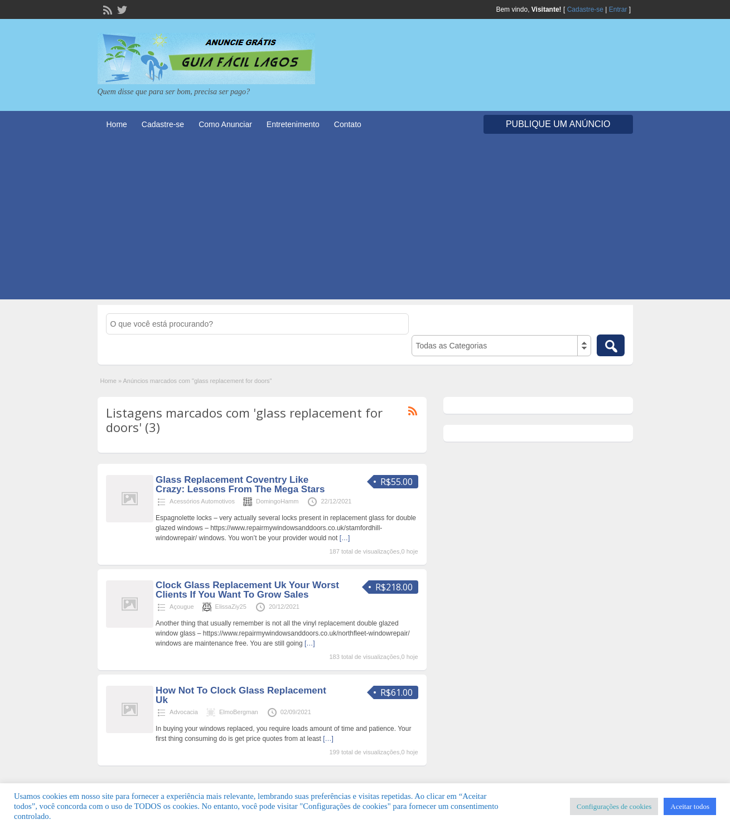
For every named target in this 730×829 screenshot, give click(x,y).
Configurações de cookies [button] (614, 806)
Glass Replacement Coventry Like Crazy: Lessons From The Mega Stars (240, 484)
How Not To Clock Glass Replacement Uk (241, 695)
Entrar (618, 9)
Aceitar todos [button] (689, 806)
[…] (345, 538)
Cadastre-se (585, 9)
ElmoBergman (238, 712)
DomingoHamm (277, 501)
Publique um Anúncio (558, 124)
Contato (347, 124)
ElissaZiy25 (230, 606)
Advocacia (184, 712)
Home (117, 124)
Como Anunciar (225, 124)
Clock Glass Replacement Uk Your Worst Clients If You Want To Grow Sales (247, 590)
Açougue (182, 606)
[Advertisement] (365, 221)
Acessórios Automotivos (202, 501)
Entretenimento (293, 124)
